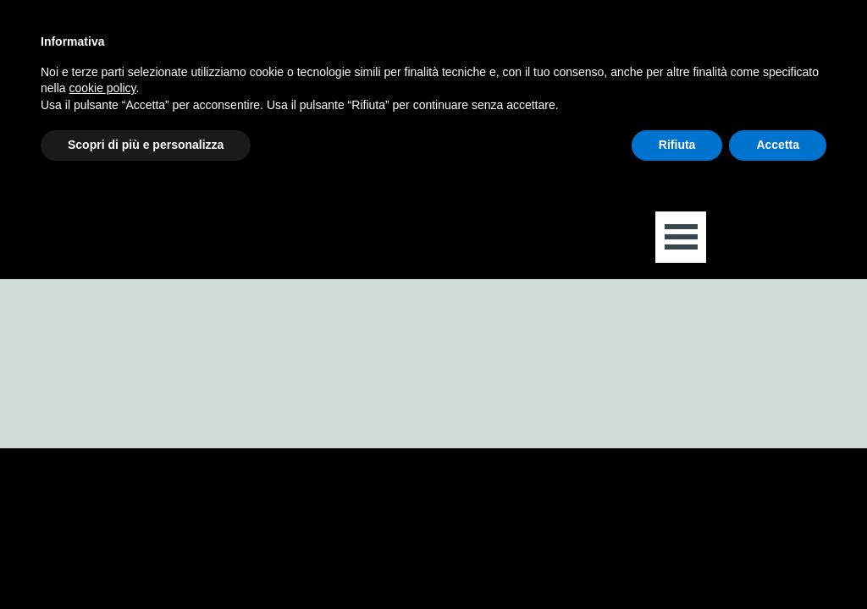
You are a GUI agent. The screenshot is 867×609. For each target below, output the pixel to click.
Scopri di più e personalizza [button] (146, 144)
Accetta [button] (777, 144)
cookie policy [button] (102, 88)
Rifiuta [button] (677, 144)
